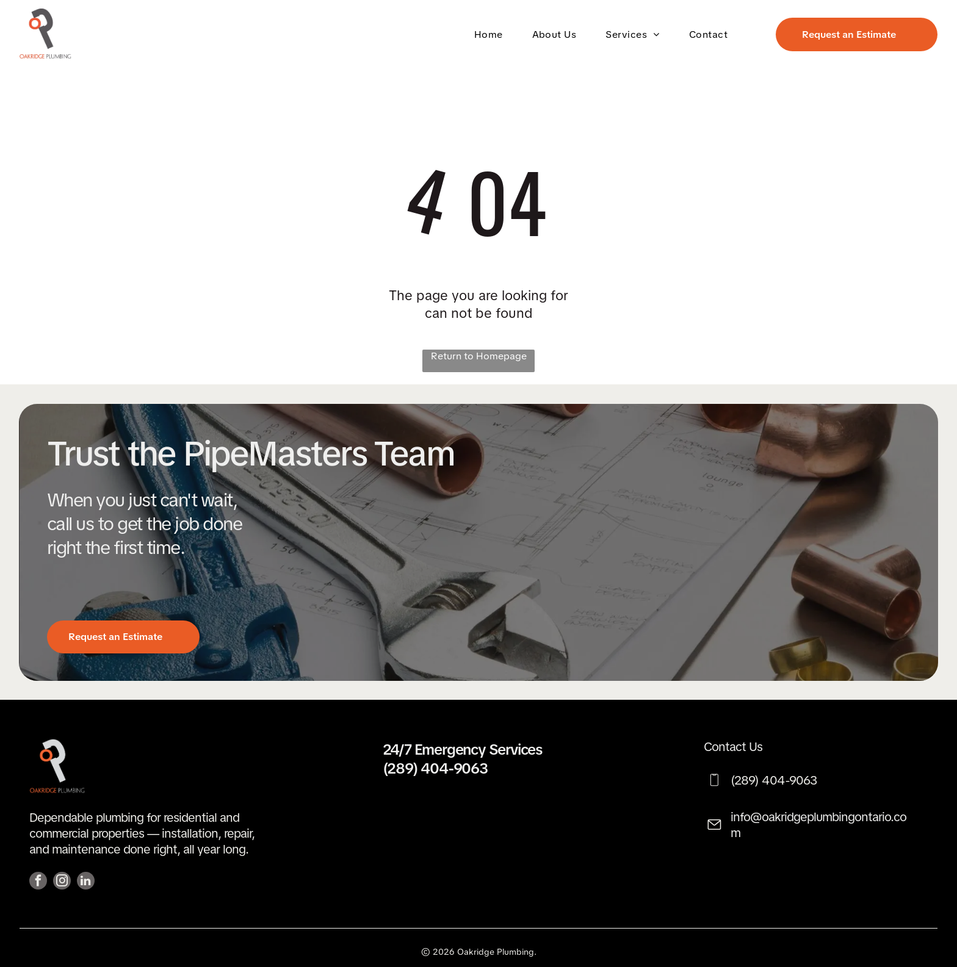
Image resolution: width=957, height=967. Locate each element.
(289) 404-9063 (435, 768)
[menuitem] (491, 33)
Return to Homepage (479, 356)
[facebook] (38, 882)
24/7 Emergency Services (462, 749)
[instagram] (62, 882)
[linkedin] (86, 882)
